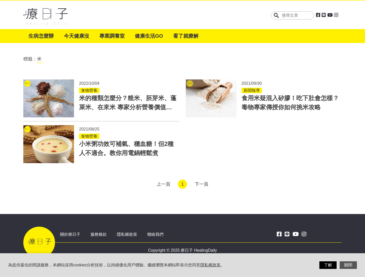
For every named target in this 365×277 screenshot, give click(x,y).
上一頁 (163, 184)
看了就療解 (185, 36)
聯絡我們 (155, 234)
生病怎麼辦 (41, 36)
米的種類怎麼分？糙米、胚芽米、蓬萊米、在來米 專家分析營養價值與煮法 (127, 107)
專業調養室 (112, 36)
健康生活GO (149, 36)
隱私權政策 (127, 234)
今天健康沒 (76, 36)
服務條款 (98, 234)
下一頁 (201, 184)
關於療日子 (70, 234)
